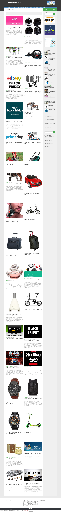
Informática (30, 7)
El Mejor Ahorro (12, 3)
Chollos (7, 26)
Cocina (12, 7)
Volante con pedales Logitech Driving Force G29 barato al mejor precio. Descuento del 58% (32, 65)
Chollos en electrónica (47, 146)
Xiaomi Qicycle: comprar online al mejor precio (33, 309)
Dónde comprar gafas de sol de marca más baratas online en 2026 (51, 53)
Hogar (9, 7)
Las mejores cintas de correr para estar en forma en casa (51, 79)
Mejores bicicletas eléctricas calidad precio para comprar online (51, 87)
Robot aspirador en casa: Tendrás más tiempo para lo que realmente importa (51, 74)
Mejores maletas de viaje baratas (49, 143)
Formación (40, 7)
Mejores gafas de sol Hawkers (48, 140)
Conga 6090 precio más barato (49, 117)
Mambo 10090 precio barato (26, 501)
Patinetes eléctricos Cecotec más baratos (50, 125)
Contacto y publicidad (42, 500)
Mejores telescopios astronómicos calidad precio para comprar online (51, 58)
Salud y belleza (35, 7)
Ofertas (44, 7)
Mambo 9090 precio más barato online (49, 119)
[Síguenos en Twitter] (53, 9)
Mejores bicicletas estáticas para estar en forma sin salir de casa (51, 91)
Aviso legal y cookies (8, 500)
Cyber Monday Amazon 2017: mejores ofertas (14, 338)
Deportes (18, 7)
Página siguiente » (39, 493)
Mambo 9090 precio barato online (27, 502)
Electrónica (26, 7)
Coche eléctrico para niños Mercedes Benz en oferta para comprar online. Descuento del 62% (33, 193)
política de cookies (26, 510)
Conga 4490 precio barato (48, 127)
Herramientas (22, 7)
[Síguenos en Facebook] (54, 9)
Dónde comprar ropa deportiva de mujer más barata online (51, 96)
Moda (14, 7)
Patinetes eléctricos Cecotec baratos (31, 504)
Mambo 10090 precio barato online (49, 116)
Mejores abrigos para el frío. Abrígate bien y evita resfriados (51, 83)
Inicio (6, 7)
